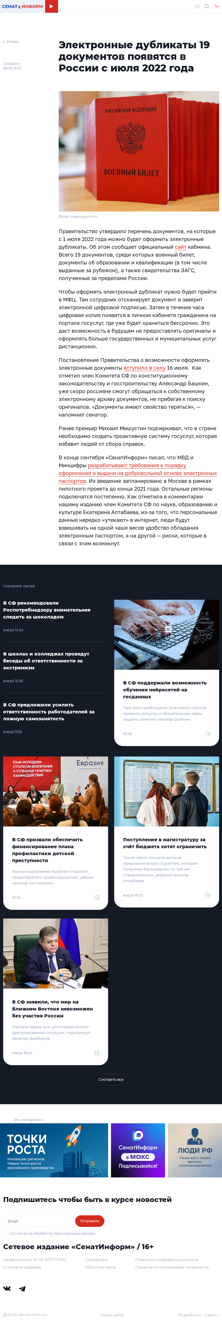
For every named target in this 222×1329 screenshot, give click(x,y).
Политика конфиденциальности (167, 1259)
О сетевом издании (22, 1267)
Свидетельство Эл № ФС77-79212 (34, 1259)
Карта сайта (112, 1315)
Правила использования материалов (172, 1267)
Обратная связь (100, 1267)
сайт (180, 247)
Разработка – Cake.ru (198, 1315)
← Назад (11, 41)
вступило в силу (145, 368)
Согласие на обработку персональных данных (52, 1233)
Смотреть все (111, 1079)
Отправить (89, 1221)
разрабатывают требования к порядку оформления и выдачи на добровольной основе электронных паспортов (138, 473)
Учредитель (96, 1259)
